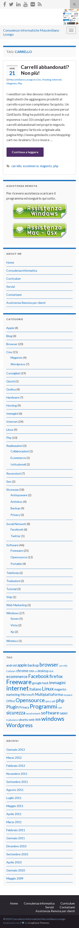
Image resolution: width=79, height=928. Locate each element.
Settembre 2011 (17, 782)
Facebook (17, 529)
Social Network (16, 524)
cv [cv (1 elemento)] (36, 671)
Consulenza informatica (21, 270)
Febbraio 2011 (15, 830)
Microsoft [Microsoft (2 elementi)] (27, 694)
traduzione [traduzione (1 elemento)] (12, 719)
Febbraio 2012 (15, 765)
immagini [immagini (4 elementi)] (57, 682)
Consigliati (13, 373)
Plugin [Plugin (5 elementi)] (12, 706)
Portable (16, 563)
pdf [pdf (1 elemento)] (53, 701)
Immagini (12, 413)
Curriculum (13, 278)
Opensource (19, 557)
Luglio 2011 (13, 798)
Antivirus (17, 501)
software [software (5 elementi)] (50, 712)
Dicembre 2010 (16, 846)
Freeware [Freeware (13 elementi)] (19, 681)
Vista (14, 625)
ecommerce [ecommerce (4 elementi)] (17, 676)
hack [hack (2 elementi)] (45, 683)
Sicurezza (12, 489)
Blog (9, 336)
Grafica (11, 389)
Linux (9, 429)
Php (20, 83)
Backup (15, 508)
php (55, 166)
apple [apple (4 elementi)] (22, 665)
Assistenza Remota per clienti (26, 302)
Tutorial (11, 589)
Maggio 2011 (14, 806)
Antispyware (19, 495)
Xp (12, 631)
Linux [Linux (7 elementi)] (48, 689)
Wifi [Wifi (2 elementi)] (38, 719)
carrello (16, 166)
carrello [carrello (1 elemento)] (63, 665)
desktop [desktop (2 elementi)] (43, 671)
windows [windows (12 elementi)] (52, 718)
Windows (12, 613)
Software (12, 545)
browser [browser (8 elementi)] (48, 664)
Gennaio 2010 (15, 870)
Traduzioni (13, 581)
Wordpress (18, 364)
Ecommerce (18, 458)
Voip (9, 597)
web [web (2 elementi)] (32, 719)
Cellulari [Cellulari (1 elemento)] (11, 671)
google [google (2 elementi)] (37, 683)
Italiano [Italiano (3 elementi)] (35, 689)
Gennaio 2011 (15, 838)
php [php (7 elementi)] (60, 700)
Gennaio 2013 (15, 749)
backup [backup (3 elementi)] (33, 665)
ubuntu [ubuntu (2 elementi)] (23, 719)
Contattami (13, 294)
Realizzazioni (14, 445)
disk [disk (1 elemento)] (51, 671)
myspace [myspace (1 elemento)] (67, 694)
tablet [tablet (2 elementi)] (64, 713)
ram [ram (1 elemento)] (60, 707)
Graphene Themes (38, 922)
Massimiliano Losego (21, 79)
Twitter (16, 536)
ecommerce (31, 166)
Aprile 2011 (13, 814)
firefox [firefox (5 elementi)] (56, 676)
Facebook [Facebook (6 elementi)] (38, 676)
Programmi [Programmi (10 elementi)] (43, 706)
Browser (11, 344)
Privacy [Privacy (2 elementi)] (24, 707)
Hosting (46, 79)
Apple (10, 328)
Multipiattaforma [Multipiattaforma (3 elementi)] (49, 694)
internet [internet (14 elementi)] (17, 688)
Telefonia (12, 573)
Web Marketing (16, 605)
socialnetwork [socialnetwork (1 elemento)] (33, 713)
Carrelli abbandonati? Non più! (45, 70)
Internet (57, 79)
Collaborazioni (20, 451)
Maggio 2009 (14, 878)
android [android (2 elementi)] (11, 665)
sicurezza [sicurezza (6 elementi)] (15, 712)
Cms (38, 79)
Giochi (10, 381)
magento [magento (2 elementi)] (60, 689)
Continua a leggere (25, 152)
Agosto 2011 (15, 790)
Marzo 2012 (14, 757)
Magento (12, 83)
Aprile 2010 (13, 862)
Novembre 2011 (16, 773)
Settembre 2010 (17, 854)
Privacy (15, 515)
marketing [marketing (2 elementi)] (13, 694)
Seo (8, 481)
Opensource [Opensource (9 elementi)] (30, 700)
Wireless (12, 641)
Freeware (17, 550)
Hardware (12, 397)
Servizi (10, 286)
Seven (15, 618)
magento (46, 166)
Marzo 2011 (14, 822)
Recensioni (13, 473)
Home (10, 262)
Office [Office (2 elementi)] (10, 701)
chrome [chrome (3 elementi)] (22, 670)
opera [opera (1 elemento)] (48, 701)
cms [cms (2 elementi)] (31, 671)
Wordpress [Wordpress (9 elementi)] (19, 725)
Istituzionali (18, 464)
